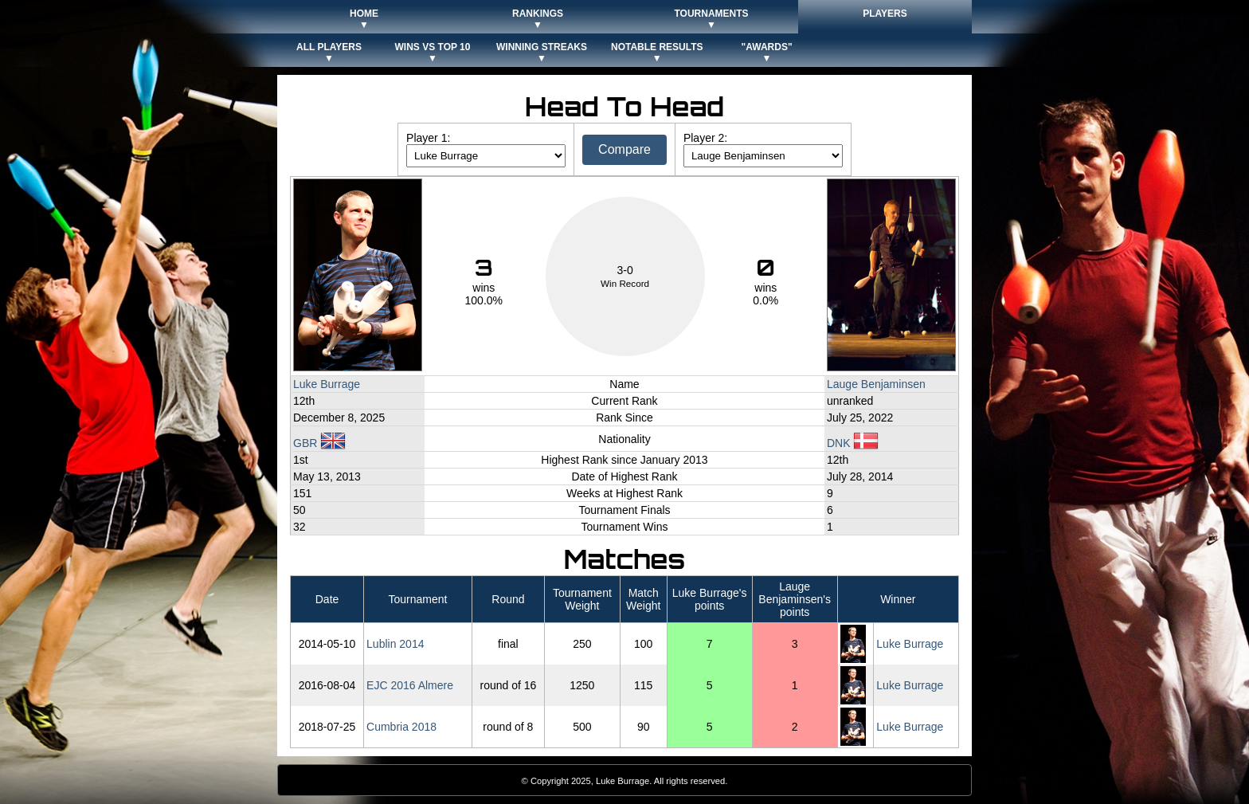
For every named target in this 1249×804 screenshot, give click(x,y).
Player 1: (428, 137)
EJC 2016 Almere (409, 685)
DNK (853, 443)
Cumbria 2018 (401, 726)
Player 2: (705, 137)
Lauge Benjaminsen (876, 384)
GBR (319, 443)
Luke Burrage (326, 384)
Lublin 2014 (395, 643)
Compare (624, 149)
